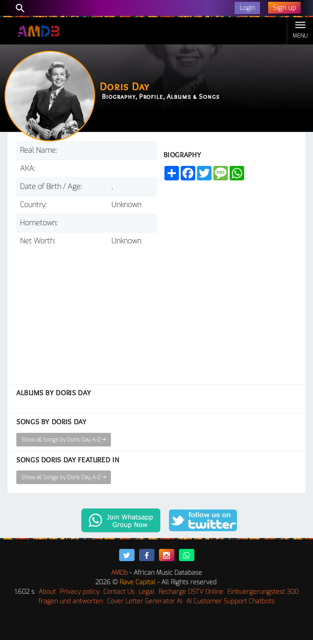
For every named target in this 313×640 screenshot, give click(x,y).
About (47, 591)
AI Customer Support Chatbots (230, 601)
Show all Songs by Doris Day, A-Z (63, 439)
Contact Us (119, 591)
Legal (146, 591)
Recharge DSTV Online (191, 591)
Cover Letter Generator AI (144, 601)
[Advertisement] (86, 311)
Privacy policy (79, 591)
